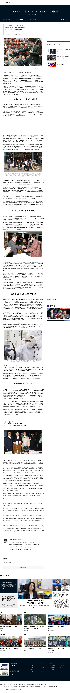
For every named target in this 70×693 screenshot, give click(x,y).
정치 (32, 663)
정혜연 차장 (12, 539)
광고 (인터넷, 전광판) (11, 684)
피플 (41, 669)
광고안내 (62, 667)
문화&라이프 (33, 667)
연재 (51, 663)
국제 (41, 665)
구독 (22, 19)
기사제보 (62, 663)
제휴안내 (17, 684)
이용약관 (25, 684)
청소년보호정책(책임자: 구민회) (40, 684)
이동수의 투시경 (52, 45)
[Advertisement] (20, 125)
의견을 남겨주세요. (7, 562)
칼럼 (32, 671)
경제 (41, 663)
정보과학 (42, 667)
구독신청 (62, 665)
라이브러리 (52, 667)
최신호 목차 (52, 665)
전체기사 (42, 671)
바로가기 (64, 306)
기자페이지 (52, 669)
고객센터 (21, 684)
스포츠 (32, 669)
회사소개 (5, 684)
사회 (32, 665)
